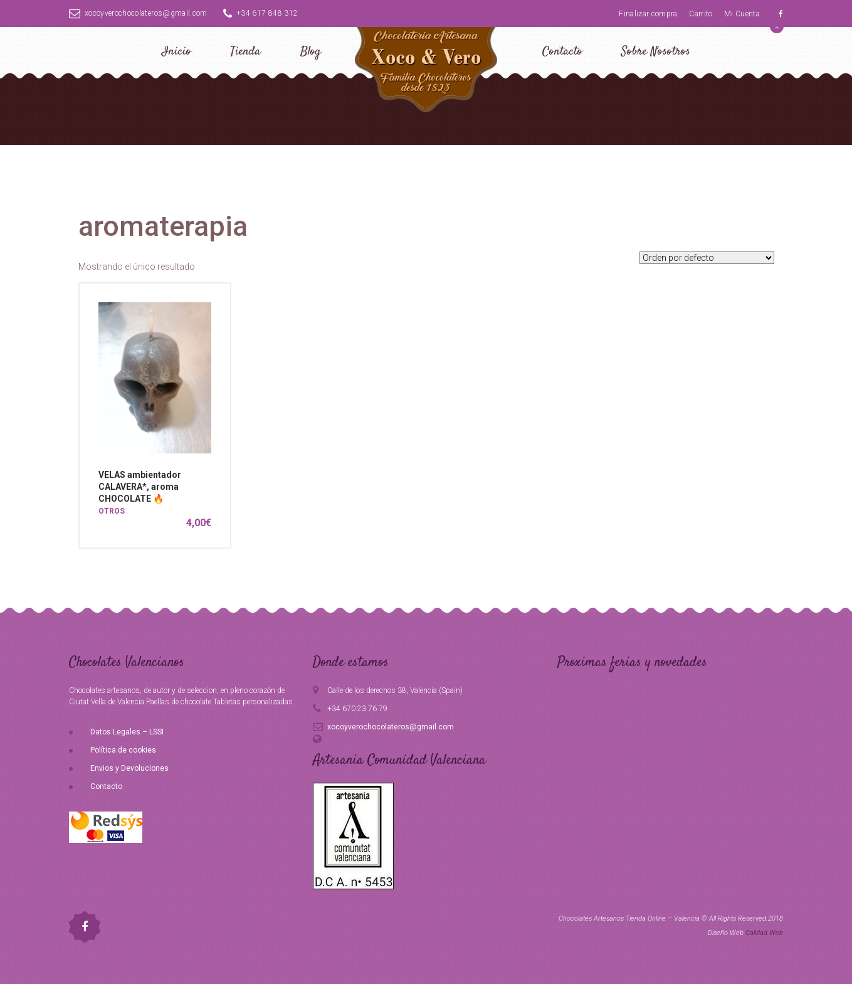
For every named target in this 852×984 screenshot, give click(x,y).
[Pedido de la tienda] (706, 257)
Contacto (562, 52)
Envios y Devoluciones (129, 768)
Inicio (176, 52)
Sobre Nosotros (655, 52)
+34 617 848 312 (260, 13)
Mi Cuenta (742, 13)
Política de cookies (123, 750)
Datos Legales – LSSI (127, 731)
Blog (310, 52)
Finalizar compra (648, 13)
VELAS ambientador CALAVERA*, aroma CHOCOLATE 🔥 (139, 487)
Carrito (700, 13)
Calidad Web (764, 933)
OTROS (111, 511)
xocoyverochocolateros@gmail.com (138, 13)
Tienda (245, 52)
